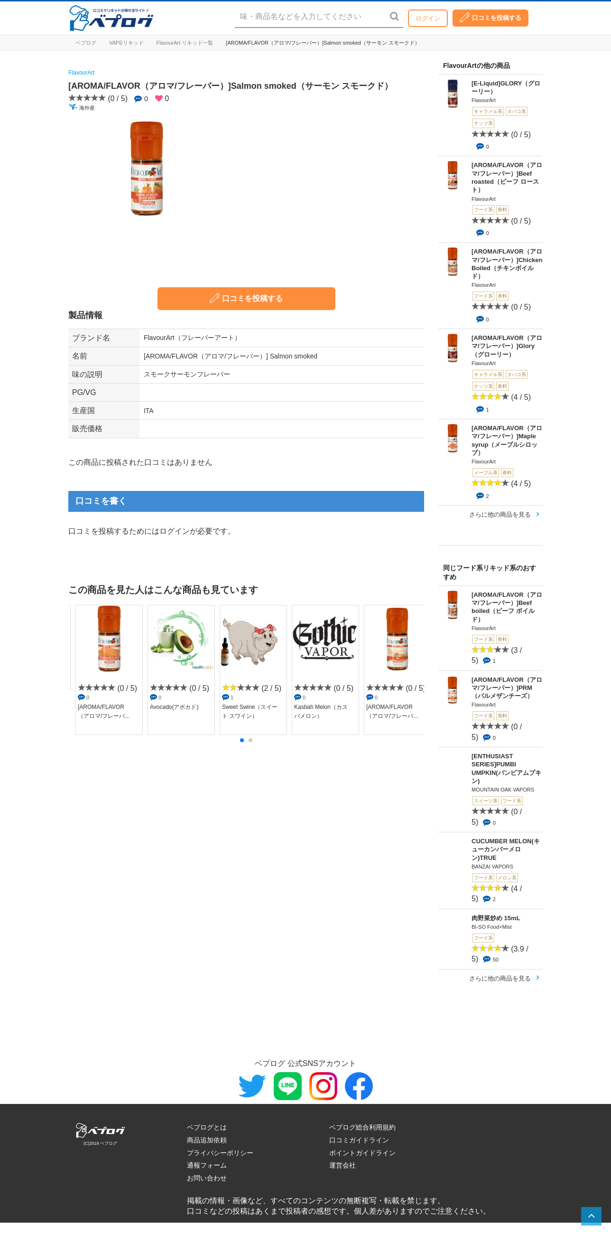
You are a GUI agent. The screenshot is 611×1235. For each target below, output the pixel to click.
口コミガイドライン (359, 1140)
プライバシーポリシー (220, 1153)
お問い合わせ (207, 1178)
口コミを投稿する (490, 17)
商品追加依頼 (207, 1140)
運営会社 (342, 1165)
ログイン (428, 18)
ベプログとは (207, 1127)
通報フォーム (207, 1165)
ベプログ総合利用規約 (362, 1127)
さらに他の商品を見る (500, 514)
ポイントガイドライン (362, 1153)
